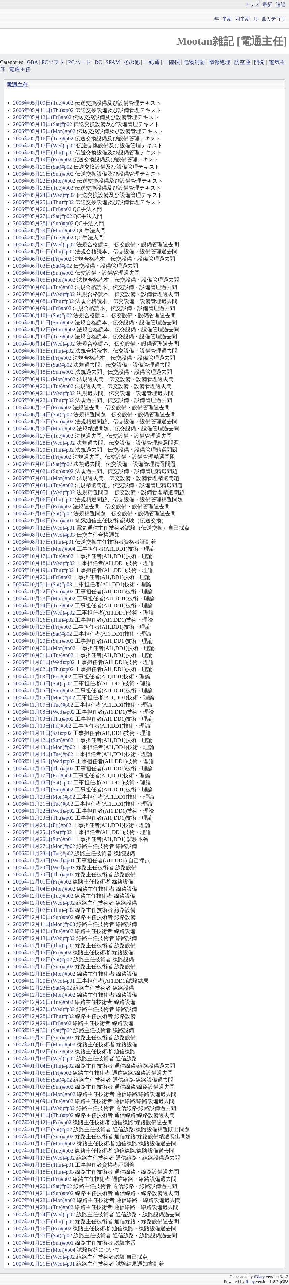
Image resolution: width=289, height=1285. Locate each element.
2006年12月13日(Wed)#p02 (44, 938)
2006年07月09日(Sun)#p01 (43, 521)
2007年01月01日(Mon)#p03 (44, 1044)
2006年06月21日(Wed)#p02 (44, 393)
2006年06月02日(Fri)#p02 (42, 259)
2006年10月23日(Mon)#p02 (44, 598)
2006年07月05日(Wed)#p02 (44, 492)
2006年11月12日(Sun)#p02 (43, 740)
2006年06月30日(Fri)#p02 (42, 457)
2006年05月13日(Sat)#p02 (42, 124)
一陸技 (172, 62)
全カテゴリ (273, 18)
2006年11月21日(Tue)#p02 (43, 804)
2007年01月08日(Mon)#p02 (44, 1094)
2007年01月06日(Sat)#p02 (42, 1080)
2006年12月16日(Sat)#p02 (42, 959)
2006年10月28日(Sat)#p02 (42, 634)
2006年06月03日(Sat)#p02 (42, 266)
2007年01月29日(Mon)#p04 (44, 1250)
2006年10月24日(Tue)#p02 (43, 605)
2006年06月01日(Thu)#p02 (43, 252)
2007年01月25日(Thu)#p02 (43, 1221)
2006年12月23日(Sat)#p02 (42, 988)
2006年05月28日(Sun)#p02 (43, 223)
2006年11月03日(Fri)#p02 (42, 676)
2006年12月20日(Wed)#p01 (44, 981)
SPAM (113, 62)
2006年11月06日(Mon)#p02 (44, 697)
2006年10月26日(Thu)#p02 (43, 620)
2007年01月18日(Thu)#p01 (43, 1165)
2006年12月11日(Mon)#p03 (44, 924)
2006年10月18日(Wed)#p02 (44, 563)
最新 (267, 4)
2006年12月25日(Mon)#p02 (44, 995)
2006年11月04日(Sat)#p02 (42, 683)
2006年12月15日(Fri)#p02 (42, 952)
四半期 (242, 18)
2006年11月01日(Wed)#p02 (44, 662)
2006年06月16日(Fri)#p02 (42, 358)
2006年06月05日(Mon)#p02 (44, 280)
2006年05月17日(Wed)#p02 (44, 145)
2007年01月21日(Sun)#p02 (43, 1193)
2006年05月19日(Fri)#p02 (42, 159)
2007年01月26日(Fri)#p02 (42, 1228)
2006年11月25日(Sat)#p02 (42, 832)
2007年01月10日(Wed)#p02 (44, 1108)
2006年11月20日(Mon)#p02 (44, 797)
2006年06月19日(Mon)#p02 (44, 379)
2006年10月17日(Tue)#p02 (43, 556)
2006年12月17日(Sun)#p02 (43, 966)
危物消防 (194, 62)
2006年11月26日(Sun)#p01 (43, 839)
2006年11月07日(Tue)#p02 (43, 705)
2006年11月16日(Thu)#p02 (43, 768)
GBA (32, 62)
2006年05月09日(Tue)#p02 (43, 103)
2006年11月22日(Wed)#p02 (44, 811)
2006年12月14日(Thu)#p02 (43, 945)
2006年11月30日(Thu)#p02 (43, 874)
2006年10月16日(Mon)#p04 (44, 549)
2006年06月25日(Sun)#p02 (43, 421)
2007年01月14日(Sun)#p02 (43, 1136)
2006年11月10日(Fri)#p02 (42, 726)
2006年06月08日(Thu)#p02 (43, 301)
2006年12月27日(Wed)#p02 (44, 1009)
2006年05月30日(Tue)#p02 (43, 237)
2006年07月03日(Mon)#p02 (44, 478)
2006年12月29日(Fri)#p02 (42, 1023)
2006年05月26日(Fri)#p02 (42, 209)
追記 (280, 4)
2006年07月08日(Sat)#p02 (42, 513)
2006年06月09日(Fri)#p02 (42, 308)
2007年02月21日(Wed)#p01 (44, 1264)
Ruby (250, 1281)
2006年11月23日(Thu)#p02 (43, 818)
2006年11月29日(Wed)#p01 (44, 860)
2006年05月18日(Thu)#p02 (43, 152)
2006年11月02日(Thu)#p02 (43, 669)
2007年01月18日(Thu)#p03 (43, 1172)
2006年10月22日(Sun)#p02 (43, 591)
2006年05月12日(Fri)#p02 (42, 117)
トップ (252, 4)
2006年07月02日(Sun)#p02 (43, 471)
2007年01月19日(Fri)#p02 (42, 1179)
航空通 (242, 62)
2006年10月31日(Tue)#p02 (43, 655)
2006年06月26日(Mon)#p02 (44, 428)
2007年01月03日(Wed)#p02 (44, 1059)
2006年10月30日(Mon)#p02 (44, 648)
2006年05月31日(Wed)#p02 (44, 244)
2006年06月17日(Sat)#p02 (42, 365)
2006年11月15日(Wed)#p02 (44, 761)
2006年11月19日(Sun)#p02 (43, 790)
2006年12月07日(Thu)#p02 (43, 910)
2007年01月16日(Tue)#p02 (43, 1151)
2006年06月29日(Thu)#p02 (43, 450)
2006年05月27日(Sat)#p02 (42, 216)
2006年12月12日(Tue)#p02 (43, 931)
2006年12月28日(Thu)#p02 (43, 1016)
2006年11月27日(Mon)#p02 (44, 846)
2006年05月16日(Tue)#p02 (43, 138)
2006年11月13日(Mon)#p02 (44, 747)
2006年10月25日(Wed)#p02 (44, 613)
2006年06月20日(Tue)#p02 (43, 386)
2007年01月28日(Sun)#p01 (43, 1243)
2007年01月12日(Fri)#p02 (42, 1122)
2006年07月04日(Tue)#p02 (43, 485)
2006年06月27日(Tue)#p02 (43, 436)
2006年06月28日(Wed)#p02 (44, 443)
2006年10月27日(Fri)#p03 (42, 627)
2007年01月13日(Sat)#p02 (42, 1129)
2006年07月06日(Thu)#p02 (43, 499)
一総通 (151, 62)
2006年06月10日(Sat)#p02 (42, 315)
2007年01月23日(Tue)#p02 (43, 1207)
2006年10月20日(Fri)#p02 (42, 577)
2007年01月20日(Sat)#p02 (42, 1186)
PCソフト (53, 62)
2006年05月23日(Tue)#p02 (43, 188)
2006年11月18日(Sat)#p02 (42, 782)
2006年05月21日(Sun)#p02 (43, 174)
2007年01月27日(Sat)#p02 (42, 1235)
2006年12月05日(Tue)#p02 (43, 896)
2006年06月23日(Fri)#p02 (42, 407)
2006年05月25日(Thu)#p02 (43, 202)
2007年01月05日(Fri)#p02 (42, 1073)
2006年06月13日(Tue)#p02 (43, 336)
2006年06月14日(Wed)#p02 (44, 344)
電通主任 (20, 69)
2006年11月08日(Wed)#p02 (44, 712)
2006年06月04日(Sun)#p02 (43, 273)
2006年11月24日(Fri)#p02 (42, 825)
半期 (227, 18)
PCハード (79, 62)
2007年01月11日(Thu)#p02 (43, 1115)
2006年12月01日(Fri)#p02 (42, 882)
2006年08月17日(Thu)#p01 (43, 542)
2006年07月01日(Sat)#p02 (42, 464)
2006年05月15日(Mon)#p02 (44, 131)
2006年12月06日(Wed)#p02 (44, 903)
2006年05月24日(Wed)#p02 (44, 195)
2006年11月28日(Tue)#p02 (43, 853)
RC (98, 62)
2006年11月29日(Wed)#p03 (44, 867)
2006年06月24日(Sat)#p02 (42, 414)
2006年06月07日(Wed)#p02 (44, 294)
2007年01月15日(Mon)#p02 (44, 1143)
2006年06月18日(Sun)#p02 (43, 372)
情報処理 (219, 62)
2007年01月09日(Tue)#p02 (43, 1101)
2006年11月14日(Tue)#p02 (43, 754)
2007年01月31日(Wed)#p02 (44, 1257)
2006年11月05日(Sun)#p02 (43, 690)
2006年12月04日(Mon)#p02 (44, 889)
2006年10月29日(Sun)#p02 (43, 641)
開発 (259, 62)
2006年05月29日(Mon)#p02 (44, 230)
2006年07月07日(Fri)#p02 (42, 506)
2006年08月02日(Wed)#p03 (44, 535)
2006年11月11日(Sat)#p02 (42, 733)
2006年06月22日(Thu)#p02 (43, 400)
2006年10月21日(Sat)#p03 (42, 584)
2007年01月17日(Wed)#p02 (44, 1158)
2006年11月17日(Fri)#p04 (42, 775)
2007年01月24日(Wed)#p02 (44, 1214)
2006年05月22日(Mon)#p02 (44, 181)
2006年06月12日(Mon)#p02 (44, 329)
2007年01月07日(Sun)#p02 (43, 1087)
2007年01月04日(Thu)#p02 (43, 1066)
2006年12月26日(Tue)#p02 (43, 1002)
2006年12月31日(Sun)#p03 (43, 1037)
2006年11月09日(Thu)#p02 (43, 719)
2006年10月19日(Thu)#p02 (43, 570)
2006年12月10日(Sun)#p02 (43, 917)
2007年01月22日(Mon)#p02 (44, 1200)
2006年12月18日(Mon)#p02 (44, 974)
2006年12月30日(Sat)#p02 (42, 1030)
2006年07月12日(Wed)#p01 (44, 528)
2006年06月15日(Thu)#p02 (43, 351)
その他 (132, 62)
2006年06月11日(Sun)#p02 (43, 322)
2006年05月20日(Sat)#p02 (42, 167)
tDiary (259, 1276)
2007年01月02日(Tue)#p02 (43, 1051)
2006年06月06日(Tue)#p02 (43, 287)
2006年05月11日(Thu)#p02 (43, 110)
